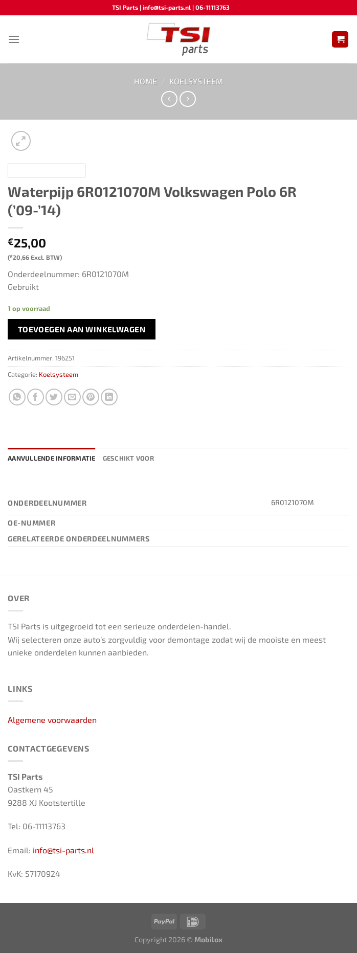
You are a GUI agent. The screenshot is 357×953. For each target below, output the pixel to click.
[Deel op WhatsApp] (17, 397)
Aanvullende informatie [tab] (52, 458)
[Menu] (14, 39)
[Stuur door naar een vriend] (72, 397)
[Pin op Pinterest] (90, 397)
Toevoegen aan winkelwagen (82, 329)
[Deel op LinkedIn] (109, 397)
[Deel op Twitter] (54, 397)
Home (145, 81)
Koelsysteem (196, 81)
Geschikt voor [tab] (128, 458)
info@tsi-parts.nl (63, 850)
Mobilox (208, 939)
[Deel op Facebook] (35, 397)
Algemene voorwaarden (52, 719)
